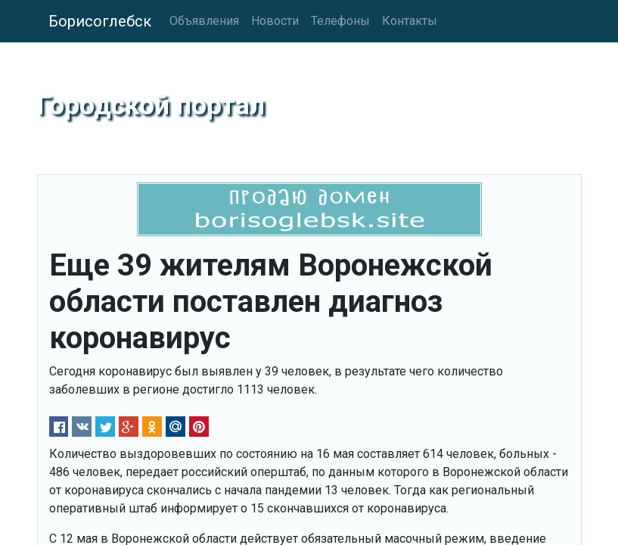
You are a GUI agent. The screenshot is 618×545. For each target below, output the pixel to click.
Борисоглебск (99, 21)
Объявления (204, 21)
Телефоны (340, 21)
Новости (275, 21)
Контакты (409, 21)
